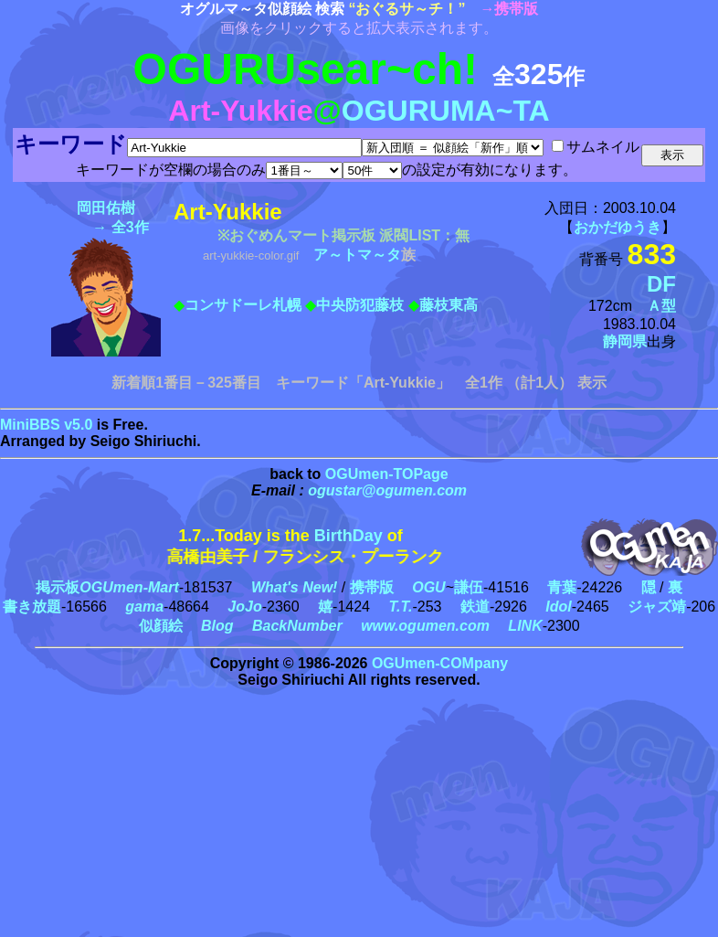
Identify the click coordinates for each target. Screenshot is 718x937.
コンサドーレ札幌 (243, 305)
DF (661, 284)
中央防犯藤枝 (360, 305)
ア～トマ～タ (357, 254)
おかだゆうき (617, 227)
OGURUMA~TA (446, 110)
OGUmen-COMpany (440, 663)
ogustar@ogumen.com (387, 490)
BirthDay (348, 536)
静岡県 (625, 341)
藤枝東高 (448, 305)
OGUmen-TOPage (387, 474)
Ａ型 (661, 306)
